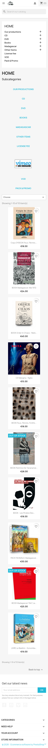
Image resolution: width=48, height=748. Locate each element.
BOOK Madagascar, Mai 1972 (24, 287)
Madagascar (10, 46)
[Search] (24, 11)
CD (6, 35)
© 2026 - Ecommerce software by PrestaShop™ (24, 744)
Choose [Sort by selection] (24, 197)
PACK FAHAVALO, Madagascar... (24, 558)
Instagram (25, 705)
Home (9, 26)
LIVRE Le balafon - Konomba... (24, 648)
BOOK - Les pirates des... (24, 513)
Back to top (36, 669)
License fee (10, 53)
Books (7, 42)
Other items (10, 50)
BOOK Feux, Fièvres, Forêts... (24, 423)
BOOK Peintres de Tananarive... (24, 468)
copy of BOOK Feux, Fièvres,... (24, 242)
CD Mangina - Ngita (24, 378)
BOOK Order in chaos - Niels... (24, 333)
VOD (6, 57)
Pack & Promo (11, 60)
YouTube (11, 705)
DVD (6, 39)
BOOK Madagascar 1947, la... (24, 603)
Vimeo (18, 705)
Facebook (4, 705)
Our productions (12, 32)
